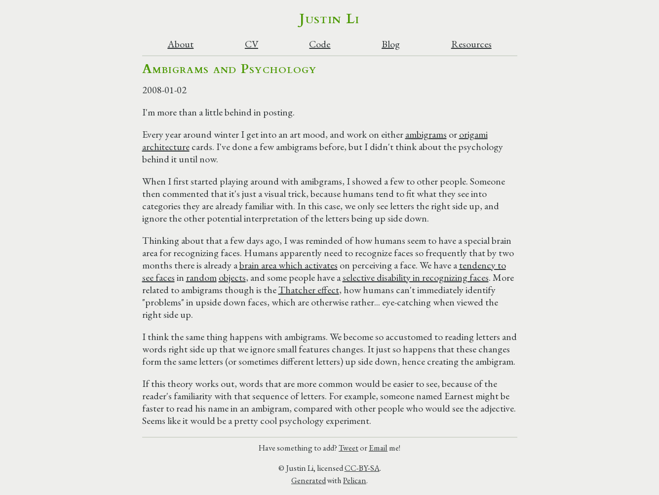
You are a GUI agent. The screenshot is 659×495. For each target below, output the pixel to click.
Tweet (348, 447)
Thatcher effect (308, 289)
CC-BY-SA (362, 467)
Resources (471, 44)
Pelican (354, 480)
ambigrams (426, 134)
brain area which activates (288, 265)
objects (232, 277)
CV (251, 44)
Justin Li (329, 18)
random (201, 277)
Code (319, 44)
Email (378, 447)
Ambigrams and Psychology (229, 68)
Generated (308, 480)
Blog (391, 44)
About (180, 44)
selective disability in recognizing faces (416, 277)
